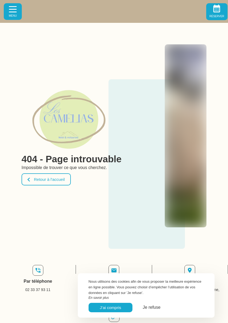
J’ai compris (110, 307)
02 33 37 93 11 (37, 290)
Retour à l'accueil (46, 179)
